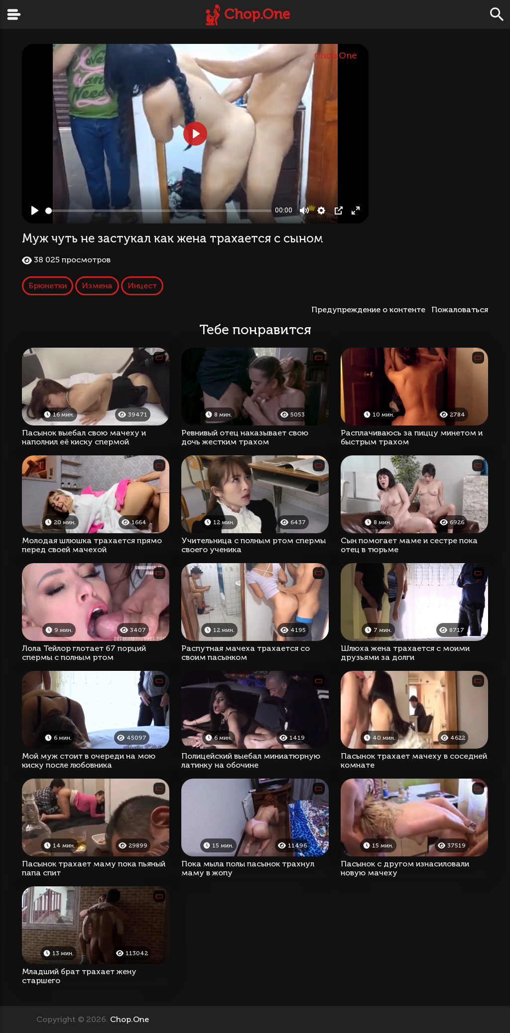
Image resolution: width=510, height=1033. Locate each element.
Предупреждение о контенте (370, 309)
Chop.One (257, 14)
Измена (97, 285)
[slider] (158, 210)
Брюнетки (47, 285)
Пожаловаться (459, 309)
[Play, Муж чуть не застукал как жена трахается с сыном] (35, 210)
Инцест (142, 285)
